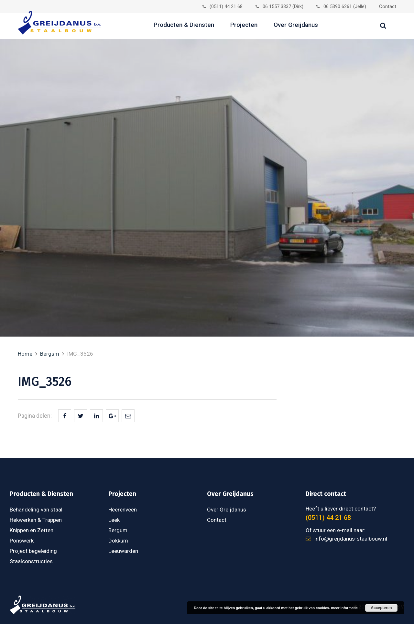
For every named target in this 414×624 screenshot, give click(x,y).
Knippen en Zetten (31, 530)
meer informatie (344, 608)
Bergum (49, 353)
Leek (114, 520)
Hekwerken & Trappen (36, 520)
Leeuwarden (123, 551)
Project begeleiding (33, 551)
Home (25, 353)
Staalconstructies (31, 561)
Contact (387, 6)
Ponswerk (22, 540)
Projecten (243, 25)
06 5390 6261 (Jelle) (341, 6)
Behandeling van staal (36, 509)
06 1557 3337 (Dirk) (279, 6)
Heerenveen (122, 509)
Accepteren (381, 608)
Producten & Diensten (184, 25)
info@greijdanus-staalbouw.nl (346, 538)
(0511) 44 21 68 (222, 6)
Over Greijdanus (296, 25)
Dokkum (118, 540)
